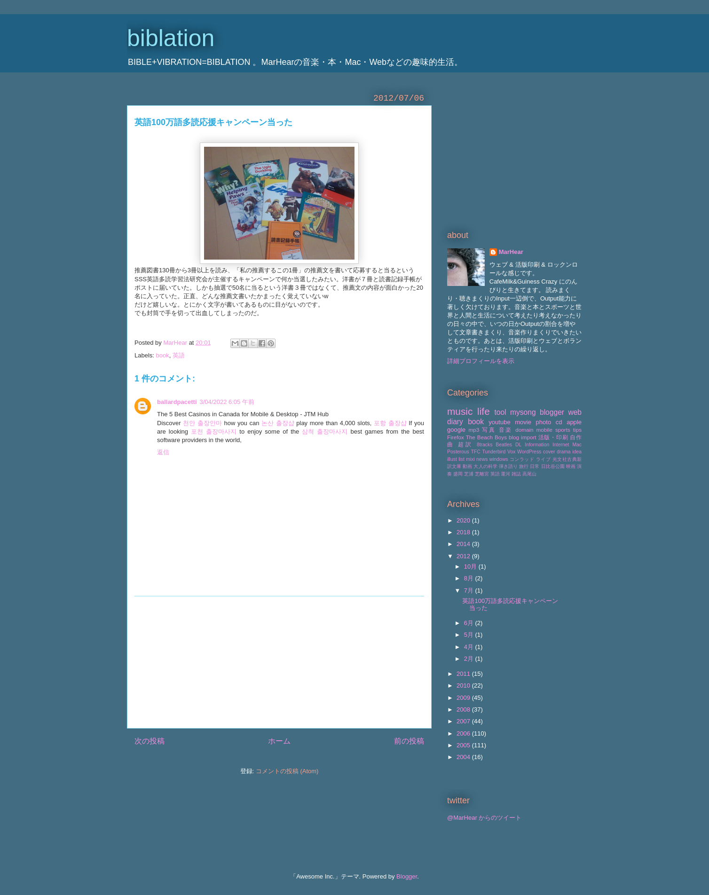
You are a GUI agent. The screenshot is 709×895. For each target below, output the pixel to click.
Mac (577, 444)
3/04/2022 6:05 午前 (227, 401)
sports (562, 430)
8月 (469, 578)
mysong (523, 412)
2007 (464, 721)
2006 (464, 733)
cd (559, 422)
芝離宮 (482, 473)
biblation (170, 38)
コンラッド (522, 459)
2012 (464, 556)
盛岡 (458, 473)
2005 (464, 745)
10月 (471, 566)
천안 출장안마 (202, 423)
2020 (464, 520)
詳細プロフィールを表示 (480, 360)
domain (524, 430)
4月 (469, 646)
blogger (552, 412)
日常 (534, 466)
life (483, 411)
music (460, 411)
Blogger (406, 876)
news (482, 459)
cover (549, 451)
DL (518, 444)
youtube (499, 422)
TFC (476, 451)
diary (455, 422)
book (162, 355)
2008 (464, 709)
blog (514, 437)
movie (523, 422)
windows (498, 459)
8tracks (485, 444)
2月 (469, 658)
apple (574, 422)
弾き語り (508, 466)
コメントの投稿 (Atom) (287, 771)
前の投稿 (409, 741)
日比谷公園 (553, 466)
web (575, 412)
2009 (464, 697)
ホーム (279, 741)
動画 (467, 466)
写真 (489, 430)
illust (452, 459)
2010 (464, 685)
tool (500, 412)
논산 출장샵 (277, 423)
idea (577, 451)
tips (577, 430)
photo (543, 422)
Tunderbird (493, 451)
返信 (163, 452)
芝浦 (468, 473)
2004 (464, 756)
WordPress (529, 451)
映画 (570, 466)
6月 (469, 622)
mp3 (473, 430)
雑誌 (516, 473)
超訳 (465, 444)
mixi (470, 459)
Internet (560, 444)
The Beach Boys (486, 437)
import (528, 437)
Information (537, 444)
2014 (464, 543)
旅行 (523, 466)
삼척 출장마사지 (324, 431)
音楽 (506, 430)
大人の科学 (485, 466)
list (461, 459)
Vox (511, 451)
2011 (464, 673)
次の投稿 (149, 741)
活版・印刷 (553, 437)
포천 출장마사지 (213, 431)
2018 (464, 532)
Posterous (458, 451)
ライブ (543, 459)
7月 (469, 590)
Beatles (504, 444)
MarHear (511, 251)
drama (563, 451)
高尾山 (529, 473)
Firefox (455, 437)
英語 (179, 355)
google (456, 429)
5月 (469, 634)
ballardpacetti (177, 401)
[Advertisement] (279, 662)
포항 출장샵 (390, 423)
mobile (544, 430)
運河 (505, 473)
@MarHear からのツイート (484, 817)
